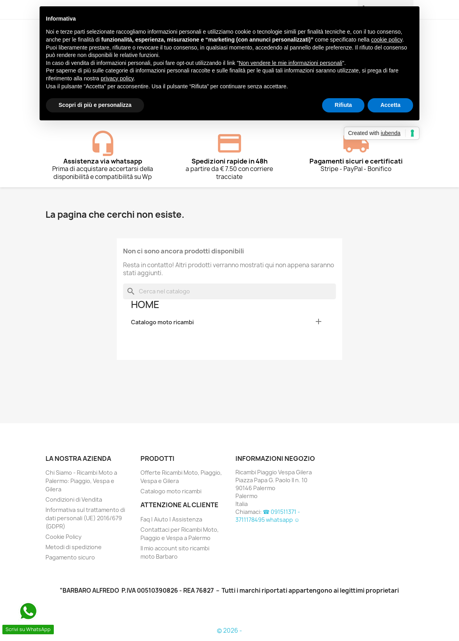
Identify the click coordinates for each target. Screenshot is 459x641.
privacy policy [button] (117, 78)
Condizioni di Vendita (74, 499)
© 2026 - (229, 630)
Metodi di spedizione (74, 547)
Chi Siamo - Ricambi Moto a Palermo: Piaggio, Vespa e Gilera (81, 481)
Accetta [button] (390, 105)
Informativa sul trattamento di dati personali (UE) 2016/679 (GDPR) (85, 518)
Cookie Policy (64, 536)
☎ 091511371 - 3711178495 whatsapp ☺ (267, 515)
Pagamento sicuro (70, 557)
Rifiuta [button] (343, 105)
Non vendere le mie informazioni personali (290, 63)
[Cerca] (229, 291)
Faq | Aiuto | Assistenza (171, 519)
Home (145, 304)
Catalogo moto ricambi (162, 322)
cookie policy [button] (386, 39)
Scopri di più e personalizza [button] (95, 105)
